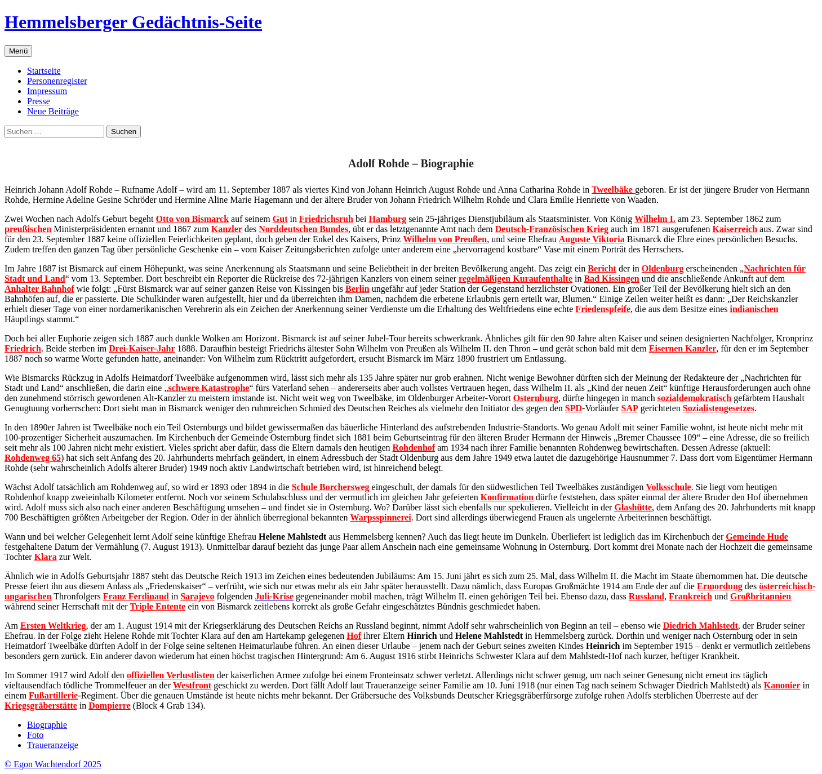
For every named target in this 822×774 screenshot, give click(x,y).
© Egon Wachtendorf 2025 (53, 764)
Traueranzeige (52, 745)
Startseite (44, 70)
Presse (38, 101)
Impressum (47, 91)
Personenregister (57, 81)
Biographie (47, 724)
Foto (35, 735)
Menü (18, 51)
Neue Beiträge (53, 111)
